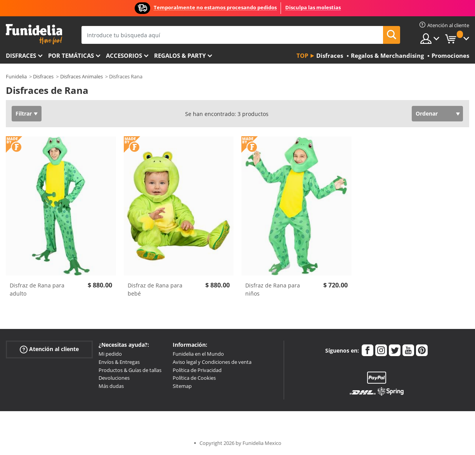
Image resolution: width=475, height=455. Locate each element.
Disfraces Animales (81, 76)
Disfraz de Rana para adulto (37, 289)
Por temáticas (71, 55)
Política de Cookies (194, 377)
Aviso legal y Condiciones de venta (212, 361)
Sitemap (182, 385)
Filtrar (24, 113)
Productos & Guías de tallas (130, 370)
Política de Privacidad (197, 370)
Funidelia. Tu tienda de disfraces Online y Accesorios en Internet (34, 34)
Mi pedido (110, 353)
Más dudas (111, 385)
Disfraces (21, 55)
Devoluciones (114, 377)
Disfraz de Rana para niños (272, 289)
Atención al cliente (49, 349)
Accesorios (124, 55)
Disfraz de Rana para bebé (155, 289)
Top (302, 55)
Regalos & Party (180, 55)
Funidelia (16, 76)
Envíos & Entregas (119, 361)
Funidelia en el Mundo (198, 353)
